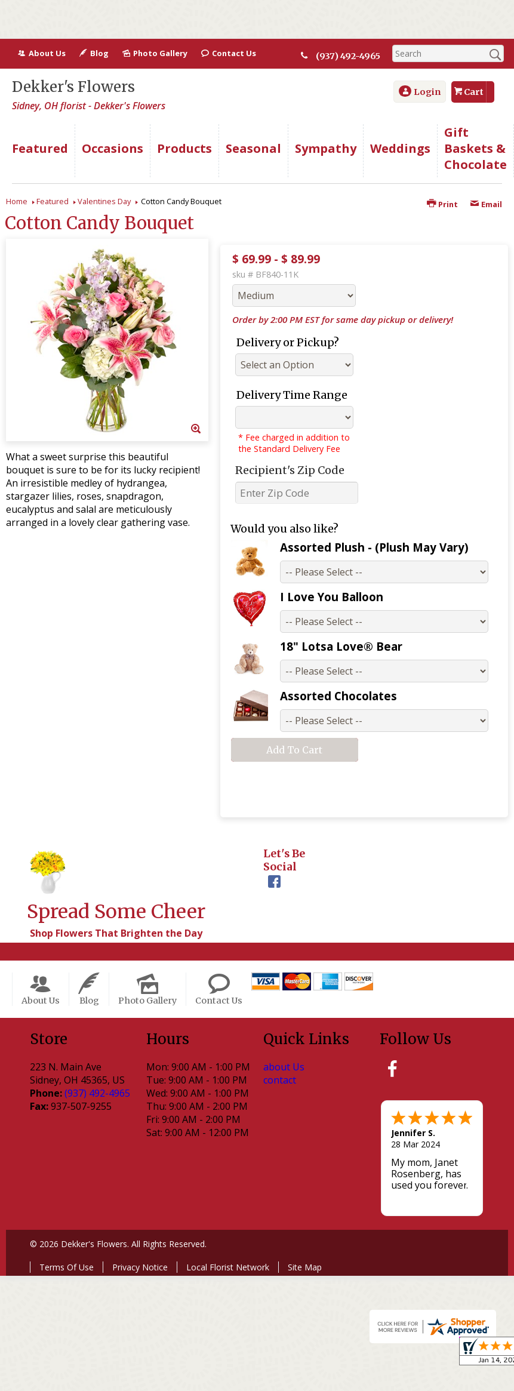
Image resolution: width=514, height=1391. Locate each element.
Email (486, 204)
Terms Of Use (66, 1267)
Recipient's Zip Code (289, 470)
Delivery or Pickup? (287, 342)
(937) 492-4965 (348, 56)
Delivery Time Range (291, 395)
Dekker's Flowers (73, 87)
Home (16, 201)
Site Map (305, 1267)
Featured (52, 201)
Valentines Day (104, 201)
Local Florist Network (227, 1267)
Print (442, 204)
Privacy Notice (140, 1267)
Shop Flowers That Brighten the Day (116, 933)
